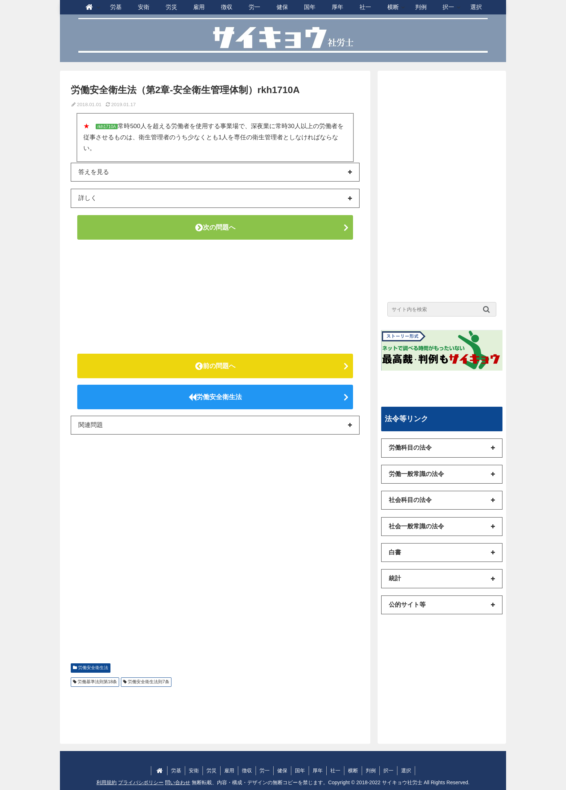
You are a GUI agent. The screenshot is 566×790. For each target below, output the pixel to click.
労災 (211, 770)
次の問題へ (215, 227)
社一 (335, 770)
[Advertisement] (215, 296)
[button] (488, 309)
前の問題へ (215, 366)
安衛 (194, 770)
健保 (282, 770)
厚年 (318, 770)
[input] (441, 309)
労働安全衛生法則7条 (148, 681)
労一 (265, 770)
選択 (406, 770)
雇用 (229, 770)
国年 (300, 770)
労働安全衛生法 (215, 397)
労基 (176, 770)
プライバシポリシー (141, 782)
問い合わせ (177, 782)
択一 (388, 770)
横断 (353, 770)
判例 (371, 770)
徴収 (247, 770)
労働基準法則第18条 (97, 681)
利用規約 (106, 782)
